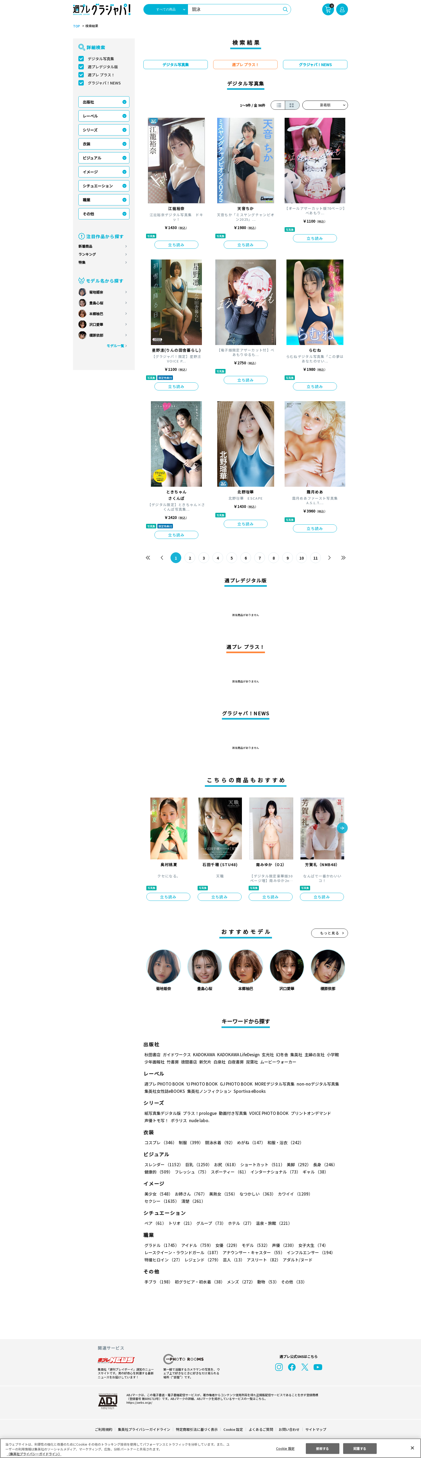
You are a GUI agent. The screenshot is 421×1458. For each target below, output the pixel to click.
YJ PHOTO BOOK (200, 1084)
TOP (76, 26)
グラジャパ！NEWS (104, 83)
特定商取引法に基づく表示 (197, 1429)
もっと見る (329, 933)
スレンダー (163, 1164)
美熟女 (222, 1194)
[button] (342, 828)
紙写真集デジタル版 (162, 1113)
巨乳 (198, 1164)
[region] (210, 1448)
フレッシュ (191, 1172)
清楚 (156, 1201)
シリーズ (90, 130)
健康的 (158, 1172)
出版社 (88, 102)
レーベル (90, 116)
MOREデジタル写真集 (271, 1084)
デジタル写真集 (101, 58)
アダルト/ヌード (296, 1260)
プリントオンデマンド (308, 1113)
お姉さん (190, 1194)
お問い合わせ (288, 1429)
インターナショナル (274, 1172)
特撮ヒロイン (163, 1260)
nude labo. (199, 1120)
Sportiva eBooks (248, 1091)
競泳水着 (219, 1142)
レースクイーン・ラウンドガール (182, 1252)
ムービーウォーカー (278, 1062)
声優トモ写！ (156, 1120)
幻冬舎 (281, 1054)
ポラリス (179, 1120)
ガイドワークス (177, 1054)
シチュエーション (98, 186)
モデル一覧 (115, 345)
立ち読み (176, 244)
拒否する (322, 1448)
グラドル (161, 1245)
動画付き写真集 (232, 1113)
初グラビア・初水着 (199, 1282)
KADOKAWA (204, 1054)
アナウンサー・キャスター (253, 1252)
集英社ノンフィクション (209, 1091)
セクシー (329, 1194)
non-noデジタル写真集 (314, 1084)
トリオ (181, 1223)
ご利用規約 (103, 1429)
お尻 (224, 1164)
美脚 (296, 1164)
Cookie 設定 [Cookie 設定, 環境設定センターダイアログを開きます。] (285, 1448)
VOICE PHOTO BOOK (267, 1113)
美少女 (158, 1194)
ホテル (240, 1223)
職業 (86, 199)
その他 (88, 213)
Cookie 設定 (233, 1429)
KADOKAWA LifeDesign (238, 1054)
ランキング (87, 254)
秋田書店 (152, 1054)
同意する (359, 1448)
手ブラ (158, 1282)
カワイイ (293, 1194)
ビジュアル (92, 158)
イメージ (90, 172)
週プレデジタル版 (103, 66)
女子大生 (310, 1245)
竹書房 (173, 1062)
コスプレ (160, 1142)
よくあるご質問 (260, 1429)
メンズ (240, 1282)
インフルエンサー (310, 1252)
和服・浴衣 (284, 1142)
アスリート (262, 1260)
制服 (190, 1142)
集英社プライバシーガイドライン (144, 1429)
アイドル (196, 1245)
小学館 (332, 1054)
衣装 (86, 144)
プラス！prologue (199, 1113)
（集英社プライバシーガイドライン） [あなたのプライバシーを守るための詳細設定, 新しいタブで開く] (34, 1454)
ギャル (314, 1172)
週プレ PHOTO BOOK (163, 1084)
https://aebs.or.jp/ (138, 1402)
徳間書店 (189, 1062)
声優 (282, 1245)
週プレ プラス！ (101, 74)
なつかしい (256, 1194)
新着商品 (85, 246)
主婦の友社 (314, 1054)
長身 (322, 1164)
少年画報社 (154, 1062)
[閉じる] (412, 1448)
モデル (254, 1245)
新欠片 (205, 1062)
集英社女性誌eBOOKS (164, 1091)
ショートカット (260, 1164)
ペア (155, 1223)
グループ (210, 1223)
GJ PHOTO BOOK (234, 1084)
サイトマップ (315, 1429)
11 (315, 558)
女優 (226, 1245)
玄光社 (267, 1054)
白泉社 (219, 1062)
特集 (81, 262)
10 (301, 558)
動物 (266, 1282)
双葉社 (252, 1062)
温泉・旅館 (273, 1223)
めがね (250, 1142)
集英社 (295, 1054)
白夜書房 (236, 1062)
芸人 (233, 1260)
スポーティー (228, 1172)
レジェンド (202, 1260)
